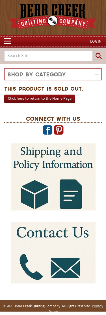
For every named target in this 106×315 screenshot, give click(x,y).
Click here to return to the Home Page (40, 99)
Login (96, 41)
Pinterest (58, 130)
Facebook (47, 130)
